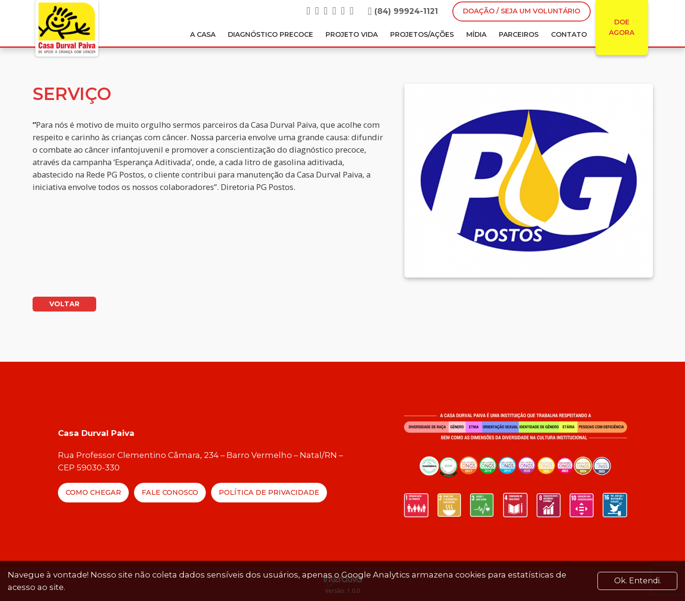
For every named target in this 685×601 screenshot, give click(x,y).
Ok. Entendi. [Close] (637, 580)
